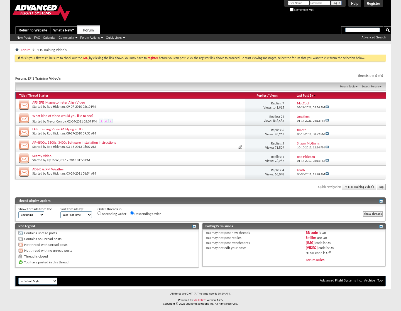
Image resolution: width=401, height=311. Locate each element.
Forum (88, 30)
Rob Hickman (56, 107)
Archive (369, 280)
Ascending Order (111, 213)
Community (66, 37)
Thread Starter (38, 95)
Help (354, 4)
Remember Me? (302, 9)
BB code (312, 233)
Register (373, 4)
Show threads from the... (36, 209)
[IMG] (310, 243)
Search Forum (370, 86)
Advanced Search (373, 37)
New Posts (24, 37)
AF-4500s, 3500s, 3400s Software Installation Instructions (74, 142)
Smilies (311, 238)
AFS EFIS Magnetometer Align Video (58, 102)
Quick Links (114, 37)
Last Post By (306, 95)
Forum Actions (90, 37)
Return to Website (33, 30)
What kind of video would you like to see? (63, 116)
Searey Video (42, 156)
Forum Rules (315, 260)
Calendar (49, 37)
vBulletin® (200, 300)
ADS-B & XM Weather (48, 169)
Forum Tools (347, 86)
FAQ (37, 37)
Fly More (53, 160)
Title (22, 95)
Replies (261, 95)
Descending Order (145, 213)
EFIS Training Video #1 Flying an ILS (57, 129)
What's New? (63, 30)
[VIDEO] (312, 248)
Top (381, 187)
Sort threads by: (72, 209)
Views (274, 95)
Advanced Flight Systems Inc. (341, 280)
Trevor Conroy (56, 121)
